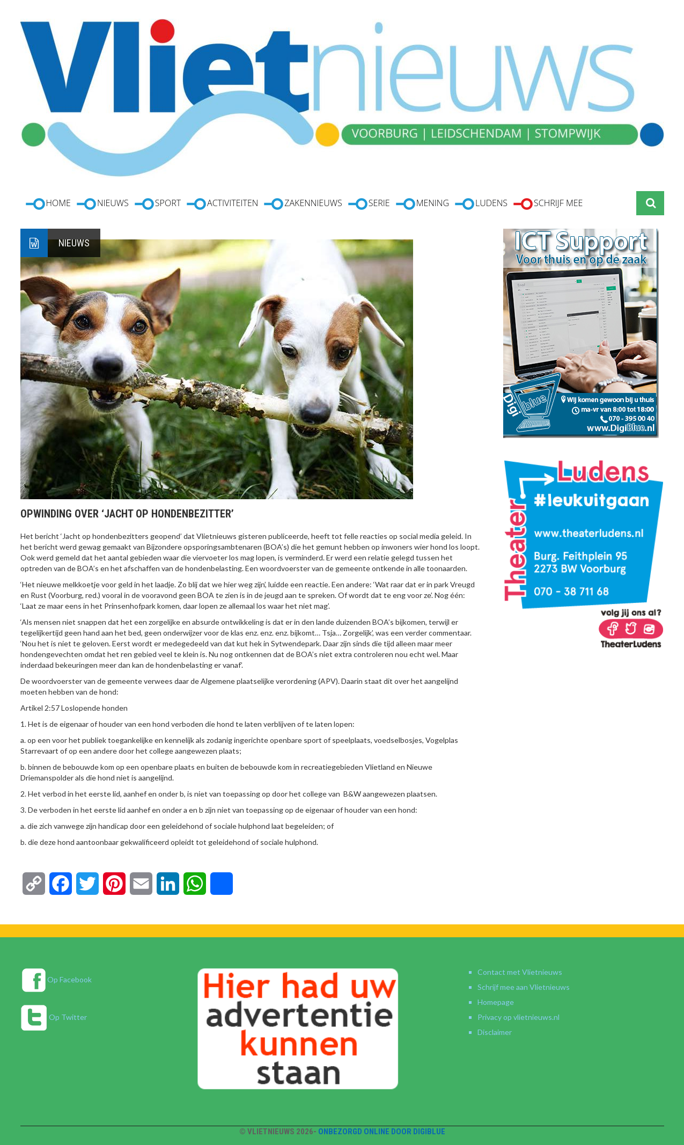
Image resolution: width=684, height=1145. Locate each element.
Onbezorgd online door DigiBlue (381, 1131)
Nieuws (74, 243)
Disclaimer (494, 1032)
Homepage (495, 1002)
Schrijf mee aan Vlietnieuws (523, 986)
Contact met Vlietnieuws (519, 971)
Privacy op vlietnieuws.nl (518, 1017)
